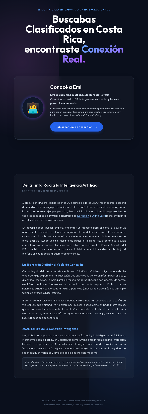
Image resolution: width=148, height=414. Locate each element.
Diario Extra (99, 215)
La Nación (83, 215)
